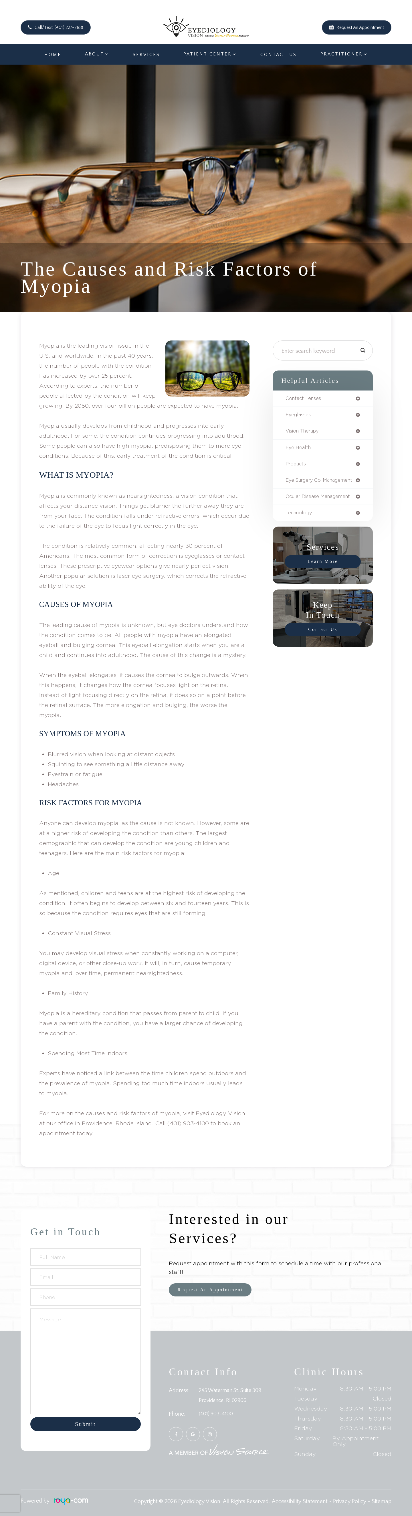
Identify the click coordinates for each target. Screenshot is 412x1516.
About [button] (94, 54)
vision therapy (305, 432)
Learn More (323, 571)
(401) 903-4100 (217, 1414)
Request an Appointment (214, 1290)
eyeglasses (300, 415)
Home (52, 54)
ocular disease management (322, 505)
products (297, 466)
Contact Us (278, 54)
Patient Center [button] (207, 54)
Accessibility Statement (300, 1501)
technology (300, 522)
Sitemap (381, 1501)
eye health (299, 449)
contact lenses (305, 398)
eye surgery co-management (307, 486)
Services (146, 54)
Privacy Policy (349, 1501)
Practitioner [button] (341, 54)
